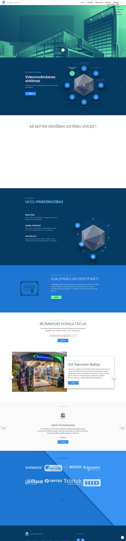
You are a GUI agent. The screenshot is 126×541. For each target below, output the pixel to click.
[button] (3, 31)
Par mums (116, 2)
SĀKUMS (82, 2)
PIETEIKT (63, 340)
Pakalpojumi (99, 2)
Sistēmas (90, 2)
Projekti (108, 2)
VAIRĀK (30, 93)
